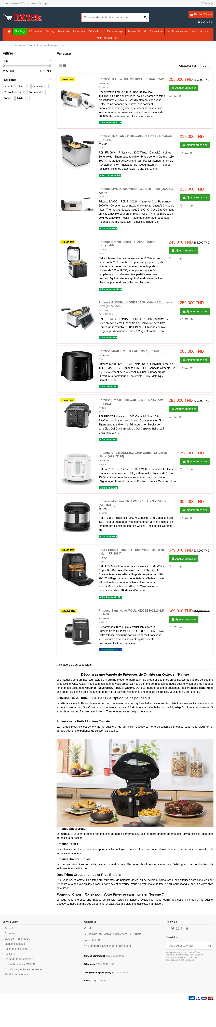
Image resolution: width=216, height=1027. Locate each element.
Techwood (104, 87)
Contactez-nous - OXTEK (14, 3)
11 (205, 65)
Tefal (101, 359)
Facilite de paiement (17, 974)
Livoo (101, 196)
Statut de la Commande (19, 959)
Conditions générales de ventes (23, 969)
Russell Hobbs (106, 314)
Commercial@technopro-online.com (109, 945)
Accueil (9, 928)
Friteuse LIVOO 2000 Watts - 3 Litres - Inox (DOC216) (136, 189)
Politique (10, 954)
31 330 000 (94, 939)
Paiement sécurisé (16, 948)
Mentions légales (15, 943)
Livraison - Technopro (38, 3)
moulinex (103, 464)
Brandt (102, 253)
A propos (10, 933)
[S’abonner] (209, 945)
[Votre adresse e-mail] (185, 945)
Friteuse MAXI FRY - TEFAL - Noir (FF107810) (131, 351)
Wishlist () (206, 3)
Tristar (102, 147)
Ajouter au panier (183, 87)
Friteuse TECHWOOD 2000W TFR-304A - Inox (131, 79)
